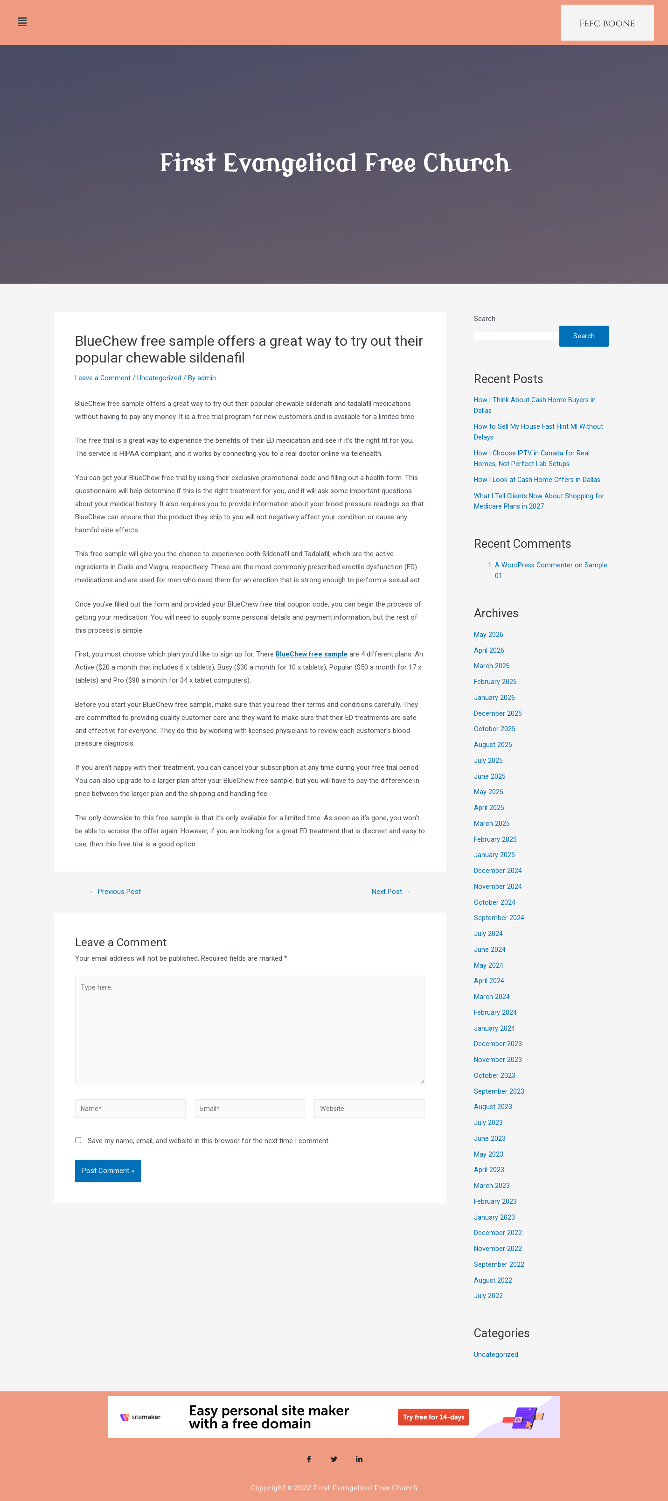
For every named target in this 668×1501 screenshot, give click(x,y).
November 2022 (498, 1262)
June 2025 (490, 790)
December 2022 (498, 1247)
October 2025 (494, 743)
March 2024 (492, 1010)
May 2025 (488, 806)
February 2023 (495, 1215)
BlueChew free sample (313, 654)
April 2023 (489, 1184)
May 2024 (488, 979)
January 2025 (494, 869)
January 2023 (494, 1231)
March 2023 (492, 1199)
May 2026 (488, 648)
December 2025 (498, 727)
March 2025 (492, 837)
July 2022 (488, 1310)
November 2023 (498, 1073)
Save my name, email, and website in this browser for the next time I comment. (209, 1149)
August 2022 (493, 1294)
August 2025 (493, 758)
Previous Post (118, 891)
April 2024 (489, 995)
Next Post (389, 891)
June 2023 (490, 1152)
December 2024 (498, 884)
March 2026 (492, 680)
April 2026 (489, 664)
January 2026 (494, 711)
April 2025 (489, 821)
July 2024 (488, 947)
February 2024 (495, 1026)
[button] (22, 22)
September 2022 (499, 1278)
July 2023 (488, 1136)
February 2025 (495, 853)
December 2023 (498, 1058)
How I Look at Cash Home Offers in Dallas (539, 493)
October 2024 (494, 916)
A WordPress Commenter (534, 579)
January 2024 (494, 1042)
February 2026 (495, 695)
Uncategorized (160, 378)
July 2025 (488, 774)
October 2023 (494, 1089)
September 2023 (499, 1105)
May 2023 (488, 1168)
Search (484, 318)
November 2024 (498, 900)
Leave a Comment (103, 378)
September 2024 (499, 932)
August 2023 (493, 1121)
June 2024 (490, 963)
